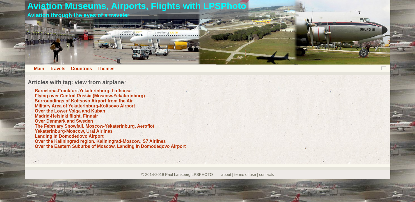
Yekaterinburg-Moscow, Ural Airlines (74, 131)
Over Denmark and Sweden (64, 121)
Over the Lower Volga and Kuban (70, 111)
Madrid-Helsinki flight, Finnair (66, 116)
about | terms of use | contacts (247, 174)
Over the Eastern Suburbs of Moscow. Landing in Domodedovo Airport (110, 146)
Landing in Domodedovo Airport (69, 136)
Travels (57, 68)
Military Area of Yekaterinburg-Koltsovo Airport (85, 106)
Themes (105, 68)
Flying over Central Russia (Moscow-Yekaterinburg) (90, 95)
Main (39, 68)
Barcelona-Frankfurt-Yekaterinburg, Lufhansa (83, 90)
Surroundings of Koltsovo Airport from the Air (84, 100)
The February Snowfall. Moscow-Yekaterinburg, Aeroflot (94, 126)
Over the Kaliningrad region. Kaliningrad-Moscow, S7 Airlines (100, 141)
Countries (81, 68)
